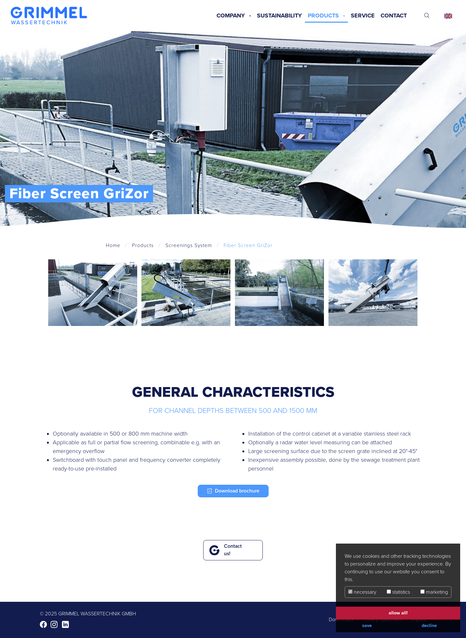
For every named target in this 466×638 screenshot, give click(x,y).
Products (323, 15)
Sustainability (279, 15)
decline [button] (429, 625)
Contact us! (233, 550)
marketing (434, 592)
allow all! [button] (398, 613)
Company (230, 15)
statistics (398, 592)
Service (363, 15)
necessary (362, 592)
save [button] (367, 625)
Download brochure (237, 491)
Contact (394, 15)
